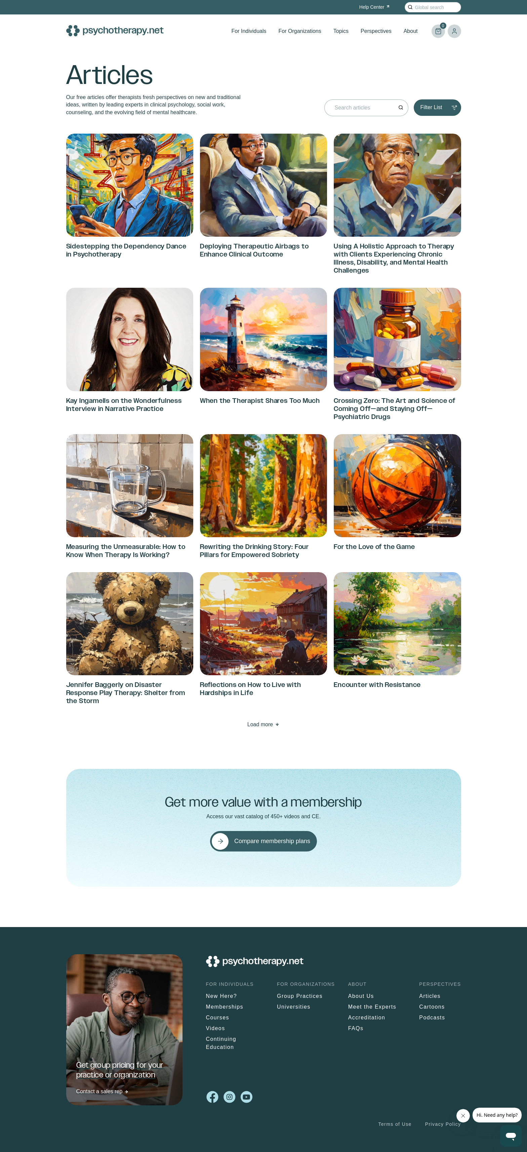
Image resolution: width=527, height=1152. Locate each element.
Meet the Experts (372, 1007)
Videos (215, 1028)
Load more (260, 724)
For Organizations (300, 31)
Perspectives (376, 31)
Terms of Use (395, 1124)
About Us (361, 996)
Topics (341, 31)
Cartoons (432, 1007)
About (411, 31)
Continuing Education (221, 1043)
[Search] (410, 7)
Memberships (224, 1007)
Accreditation (367, 1017)
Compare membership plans (272, 841)
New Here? (221, 996)
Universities (294, 1007)
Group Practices (300, 996)
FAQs (356, 1028)
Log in (454, 31)
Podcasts (432, 1017)
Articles (430, 996)
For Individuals (249, 31)
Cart (438, 28)
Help (375, 7)
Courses (217, 1017)
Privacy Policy (443, 1124)
